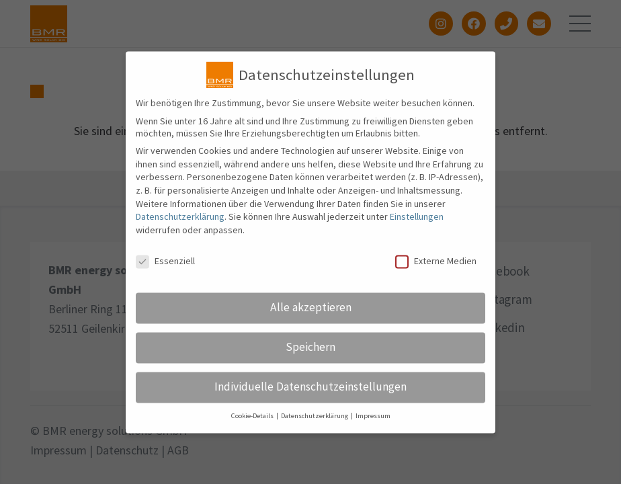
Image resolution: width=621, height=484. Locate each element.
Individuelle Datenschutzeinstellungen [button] (310, 396)
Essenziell (165, 270)
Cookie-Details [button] (253, 425)
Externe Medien (436, 270)
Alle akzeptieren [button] (310, 316)
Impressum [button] (373, 425)
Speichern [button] (310, 356)
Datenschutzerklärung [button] (315, 425)
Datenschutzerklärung (180, 226)
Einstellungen (417, 226)
